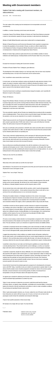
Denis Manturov (40, 34)
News (30, 311)
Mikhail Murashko (16, 40)
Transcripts (34, 311)
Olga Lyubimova (16, 53)
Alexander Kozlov (31, 44)
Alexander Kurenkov (33, 48)
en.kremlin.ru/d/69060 (29, 314)
